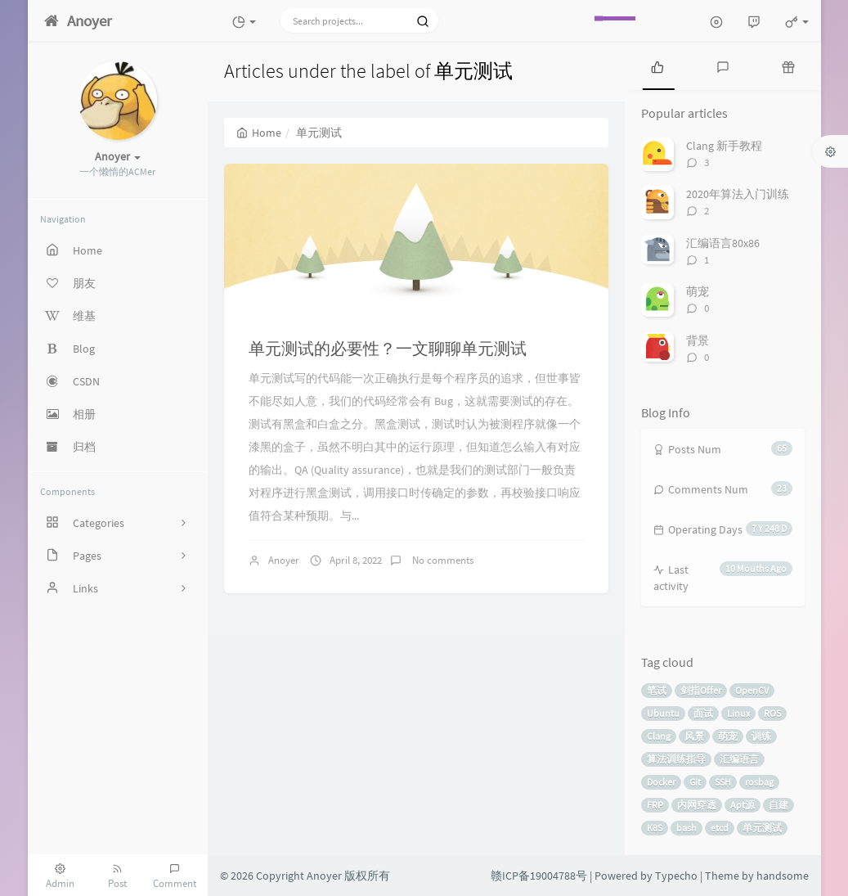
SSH (723, 782)
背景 (697, 340)
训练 (761, 736)
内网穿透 (696, 805)
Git (695, 782)
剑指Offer (700, 690)
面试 (703, 713)
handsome (782, 875)
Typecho (676, 875)
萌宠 (697, 291)
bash (686, 828)
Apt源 (742, 805)
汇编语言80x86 (723, 243)
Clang (659, 736)
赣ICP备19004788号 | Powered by (573, 875)
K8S (654, 828)
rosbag (759, 782)
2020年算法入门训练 (737, 194)
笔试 (656, 690)
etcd (720, 828)
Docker (661, 782)
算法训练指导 (676, 759)
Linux (738, 713)
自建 (778, 805)
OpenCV (752, 690)
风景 (694, 736)
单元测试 (762, 828)
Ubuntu (663, 713)
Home (258, 132)
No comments (441, 560)
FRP (655, 805)
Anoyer (283, 560)
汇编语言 (739, 759)
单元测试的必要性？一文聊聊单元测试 (388, 348)
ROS (772, 713)
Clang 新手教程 (724, 145)
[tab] (657, 65)
